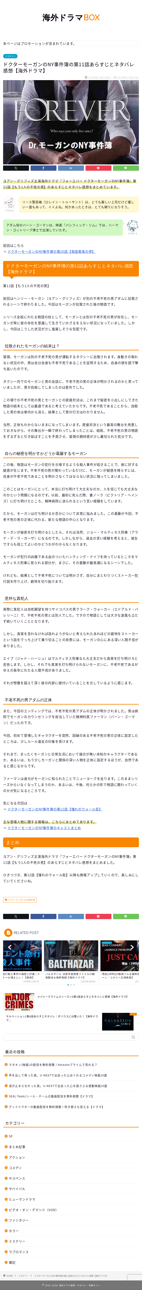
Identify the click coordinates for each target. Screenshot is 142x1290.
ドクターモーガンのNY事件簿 (21, 899)
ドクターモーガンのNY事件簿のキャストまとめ (44, 827)
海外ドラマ (71, 17)
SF (11, 1136)
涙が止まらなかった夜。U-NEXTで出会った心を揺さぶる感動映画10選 (58, 1086)
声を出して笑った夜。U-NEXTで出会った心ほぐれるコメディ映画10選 (58, 1075)
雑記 (12, 1262)
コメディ (15, 1167)
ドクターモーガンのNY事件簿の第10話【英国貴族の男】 (52, 251)
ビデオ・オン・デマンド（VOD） (34, 1209)
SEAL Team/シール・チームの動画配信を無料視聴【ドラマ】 (51, 1096)
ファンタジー (19, 1220)
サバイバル (17, 1188)
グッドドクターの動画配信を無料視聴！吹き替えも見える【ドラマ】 (57, 1107)
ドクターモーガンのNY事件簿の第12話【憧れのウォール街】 (55, 809)
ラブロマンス (19, 1251)
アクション (17, 1157)
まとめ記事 (17, 1146)
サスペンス (17, 1178)
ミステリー (10, 56)
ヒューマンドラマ (22, 1199)
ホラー (14, 1230)
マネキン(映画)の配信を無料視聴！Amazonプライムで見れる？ (53, 1064)
